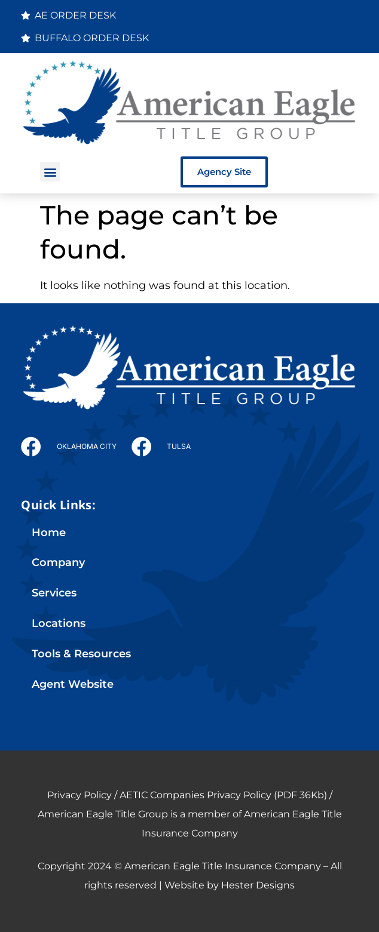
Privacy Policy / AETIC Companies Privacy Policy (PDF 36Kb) (187, 795)
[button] (50, 172)
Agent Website (73, 684)
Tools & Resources (81, 653)
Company (58, 562)
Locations (58, 623)
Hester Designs (258, 885)
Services (54, 592)
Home (49, 532)
